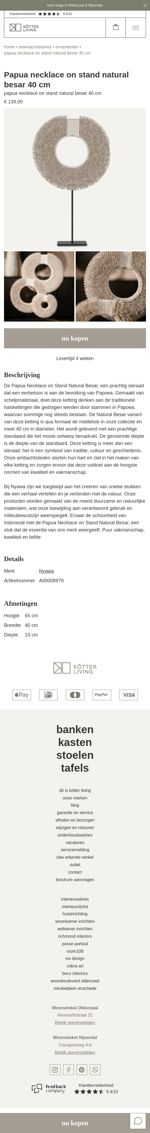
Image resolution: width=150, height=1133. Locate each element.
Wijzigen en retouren (75, 827)
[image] (75, 179)
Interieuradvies (75, 899)
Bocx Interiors (75, 973)
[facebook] (68, 1069)
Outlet (75, 864)
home (9, 47)
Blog (75, 805)
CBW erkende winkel (75, 857)
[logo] (75, 668)
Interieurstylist (75, 906)
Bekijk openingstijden (75, 1022)
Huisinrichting (75, 914)
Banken (75, 729)
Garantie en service (75, 812)
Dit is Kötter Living (75, 790)
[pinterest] (81, 1069)
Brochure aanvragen (75, 879)
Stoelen (75, 755)
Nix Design (74, 958)
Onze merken (75, 798)
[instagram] (55, 1069)
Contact (75, 872)
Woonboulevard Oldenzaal (75, 981)
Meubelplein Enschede (74, 988)
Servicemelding (75, 849)
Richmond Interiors (75, 936)
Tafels (75, 768)
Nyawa (46, 571)
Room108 (75, 951)
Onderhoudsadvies (75, 835)
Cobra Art (75, 966)
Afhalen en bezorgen (75, 820)
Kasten (75, 742)
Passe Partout (75, 943)
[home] (55, 27)
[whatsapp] (95, 1069)
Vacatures (75, 842)
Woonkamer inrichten (75, 921)
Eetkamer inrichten (75, 929)
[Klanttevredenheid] (49, 1088)
